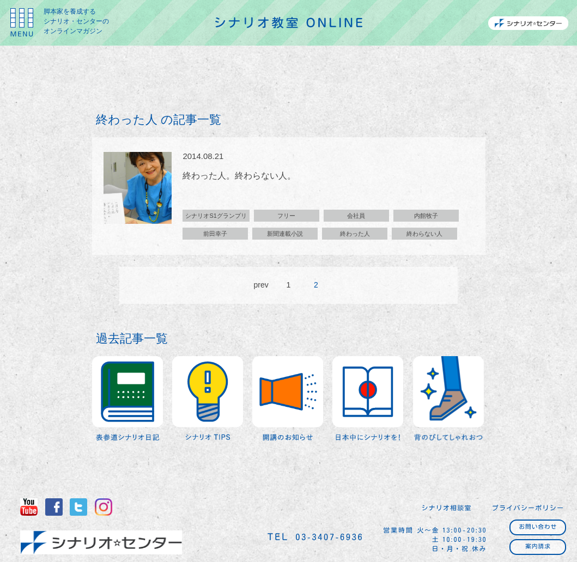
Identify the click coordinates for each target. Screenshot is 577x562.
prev (260, 285)
